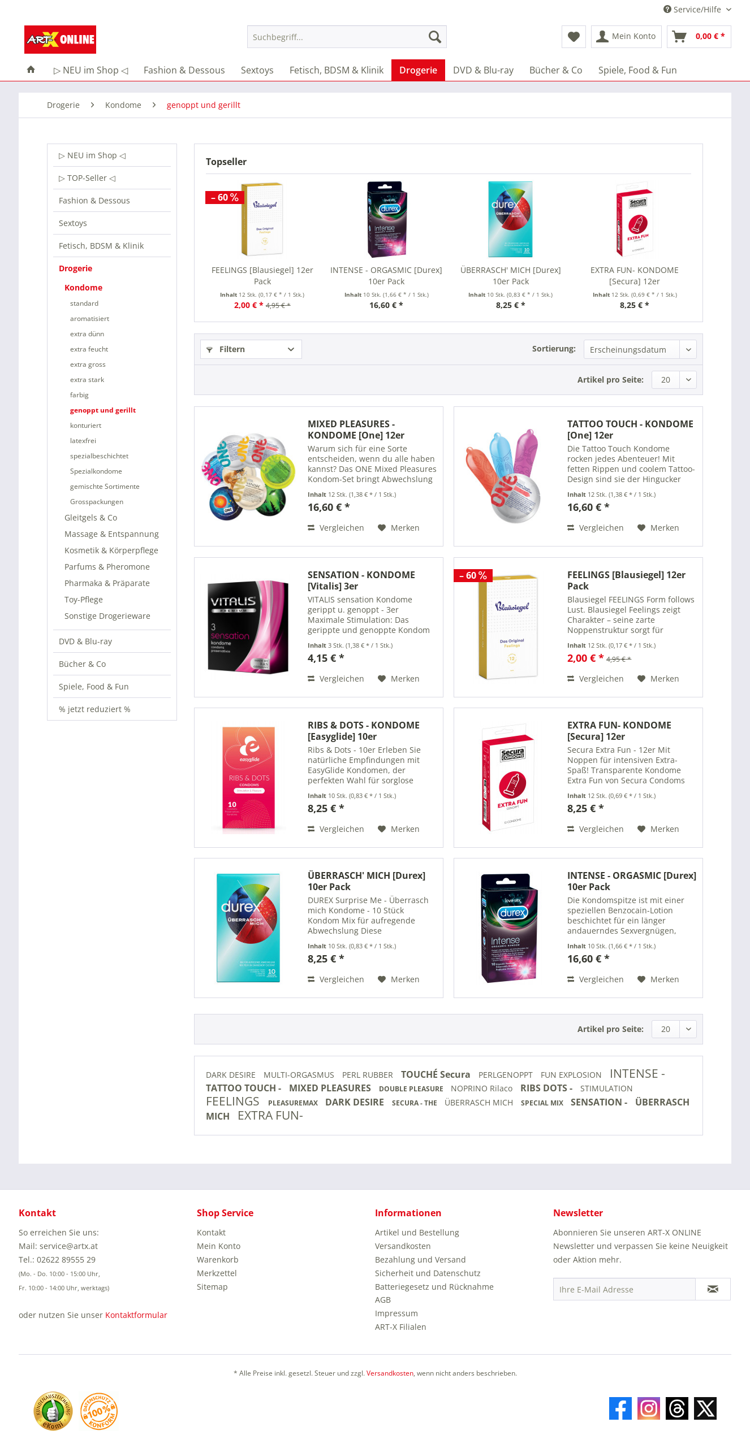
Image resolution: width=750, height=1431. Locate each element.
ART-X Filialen (400, 1326)
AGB (383, 1299)
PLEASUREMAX (294, 1103)
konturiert (85, 425)
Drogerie (75, 268)
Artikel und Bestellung (417, 1232)
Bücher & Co (82, 663)
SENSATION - (600, 1102)
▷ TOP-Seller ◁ (87, 177)
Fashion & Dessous (94, 200)
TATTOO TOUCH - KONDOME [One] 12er (630, 429)
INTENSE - (637, 1073)
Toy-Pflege (83, 599)
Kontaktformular (136, 1314)
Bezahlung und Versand (420, 1259)
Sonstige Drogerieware (107, 615)
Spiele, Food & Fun (94, 686)
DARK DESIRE (232, 1074)
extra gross (88, 364)
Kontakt (211, 1232)
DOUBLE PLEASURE (412, 1089)
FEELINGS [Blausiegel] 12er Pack (262, 275)
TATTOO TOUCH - (244, 1088)
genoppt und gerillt (103, 410)
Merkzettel (217, 1273)
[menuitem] (347, 42)
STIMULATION (606, 1088)
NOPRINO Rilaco (483, 1088)
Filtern (225, 349)
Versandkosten (403, 1246)
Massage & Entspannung (111, 533)
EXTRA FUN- (270, 1115)
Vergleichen (336, 527)
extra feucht (89, 349)
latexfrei (83, 440)
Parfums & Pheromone (107, 566)
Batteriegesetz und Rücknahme (434, 1286)
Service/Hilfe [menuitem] (693, 9)
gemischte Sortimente (105, 486)
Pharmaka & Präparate (107, 583)
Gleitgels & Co (90, 517)
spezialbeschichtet (99, 456)
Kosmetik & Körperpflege (111, 550)
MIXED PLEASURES (331, 1088)
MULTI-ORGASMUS (300, 1074)
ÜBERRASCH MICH (480, 1102)
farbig (79, 395)
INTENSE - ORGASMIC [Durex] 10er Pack (386, 275)
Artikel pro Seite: (610, 379)
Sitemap (212, 1286)
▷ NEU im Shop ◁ (92, 155)
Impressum (396, 1313)
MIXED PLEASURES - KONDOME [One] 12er (356, 429)
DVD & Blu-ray (85, 641)
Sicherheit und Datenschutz (428, 1273)
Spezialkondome (96, 471)
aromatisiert (89, 318)
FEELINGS (234, 1101)
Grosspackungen (96, 501)
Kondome (83, 287)
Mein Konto (218, 1246)
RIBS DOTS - (547, 1088)
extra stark (87, 379)
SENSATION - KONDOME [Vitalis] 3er (361, 580)
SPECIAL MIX (543, 1103)
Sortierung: (554, 348)
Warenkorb (218, 1259)
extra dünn (87, 334)
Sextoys (73, 223)
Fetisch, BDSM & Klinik (101, 245)
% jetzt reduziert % (95, 709)
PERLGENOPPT (507, 1074)
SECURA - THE (415, 1103)
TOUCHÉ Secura (437, 1074)
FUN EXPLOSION (572, 1074)
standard (84, 303)
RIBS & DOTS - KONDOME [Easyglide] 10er (364, 730)
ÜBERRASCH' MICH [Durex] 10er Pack (510, 275)
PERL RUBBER (368, 1074)
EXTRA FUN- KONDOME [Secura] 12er (634, 275)
